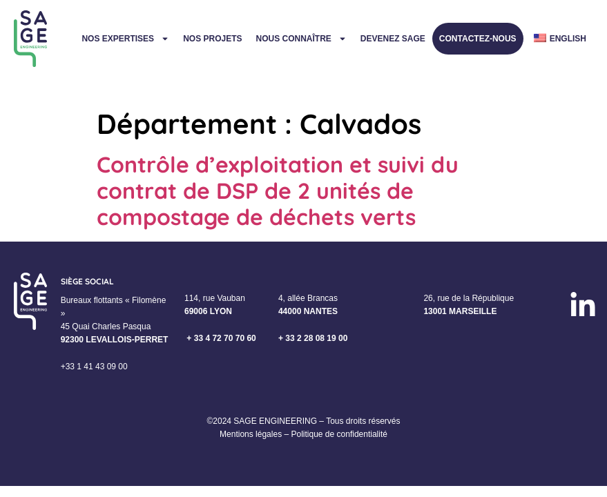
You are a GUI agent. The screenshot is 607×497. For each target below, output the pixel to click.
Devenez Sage (392, 38)
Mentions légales (251, 434)
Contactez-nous (478, 38)
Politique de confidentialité (339, 434)
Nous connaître (301, 39)
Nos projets (212, 38)
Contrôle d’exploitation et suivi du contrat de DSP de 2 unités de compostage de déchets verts (278, 190)
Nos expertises (125, 39)
